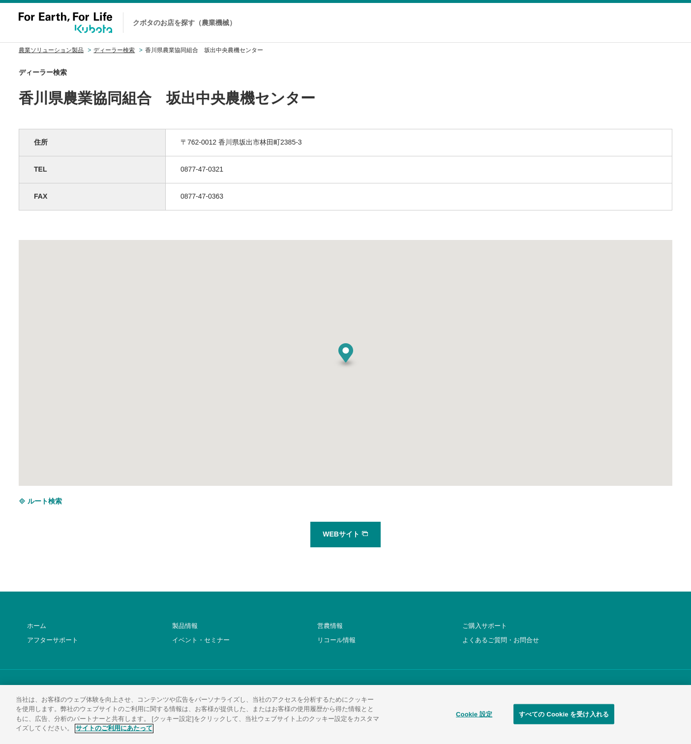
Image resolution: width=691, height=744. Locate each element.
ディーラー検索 (114, 50)
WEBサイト (345, 534)
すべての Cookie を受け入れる (564, 721)
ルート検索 (40, 501)
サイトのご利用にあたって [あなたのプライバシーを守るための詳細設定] (114, 736)
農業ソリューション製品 (51, 50)
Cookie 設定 (474, 721)
